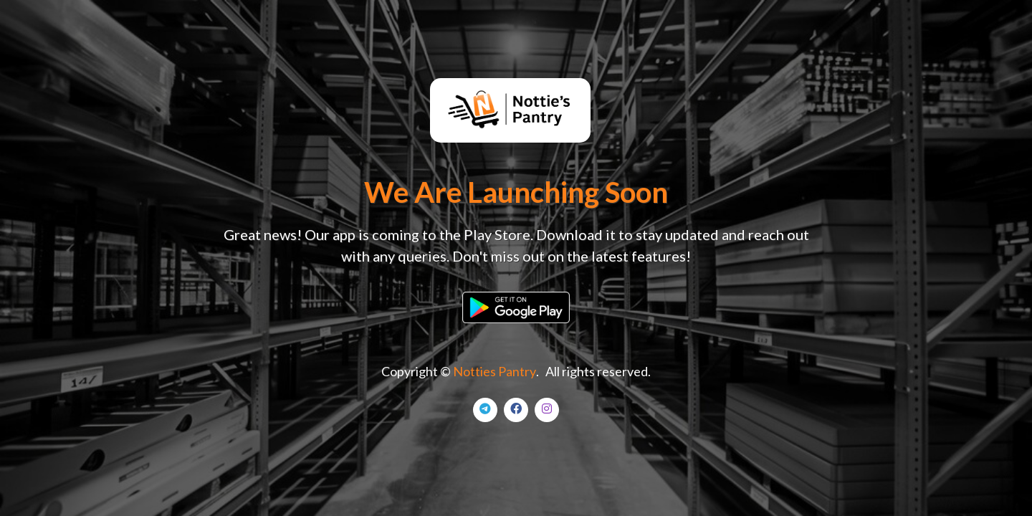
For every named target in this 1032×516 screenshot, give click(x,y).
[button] (516, 306)
